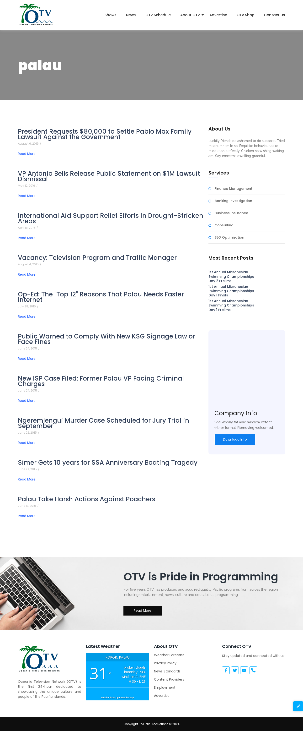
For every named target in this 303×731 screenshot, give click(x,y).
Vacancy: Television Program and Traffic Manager (97, 258)
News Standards (167, 671)
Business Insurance (231, 213)
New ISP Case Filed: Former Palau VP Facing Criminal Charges (101, 381)
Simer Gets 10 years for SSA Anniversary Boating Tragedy (107, 462)
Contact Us (274, 14)
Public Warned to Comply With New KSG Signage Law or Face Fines (106, 339)
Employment (164, 687)
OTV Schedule (158, 14)
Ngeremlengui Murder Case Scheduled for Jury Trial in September (103, 423)
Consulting (224, 225)
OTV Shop (245, 14)
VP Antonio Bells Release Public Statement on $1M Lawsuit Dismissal (109, 176)
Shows (111, 14)
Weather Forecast (169, 655)
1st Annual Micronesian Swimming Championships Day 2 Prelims (231, 276)
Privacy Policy (165, 663)
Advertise (218, 14)
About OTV (190, 14)
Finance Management (233, 188)
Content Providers (169, 679)
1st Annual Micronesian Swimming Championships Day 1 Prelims (231, 305)
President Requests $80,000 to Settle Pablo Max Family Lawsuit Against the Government (104, 134)
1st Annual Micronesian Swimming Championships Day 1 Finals (231, 291)
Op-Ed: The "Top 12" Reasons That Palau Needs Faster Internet (101, 297)
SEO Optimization (229, 237)
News (131, 14)
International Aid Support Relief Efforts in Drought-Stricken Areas (110, 218)
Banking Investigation (233, 201)
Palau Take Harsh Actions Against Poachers (86, 499)
